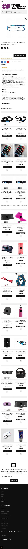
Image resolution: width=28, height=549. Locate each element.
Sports (2, 496)
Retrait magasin (4, 523)
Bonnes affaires (4, 501)
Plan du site (3, 528)
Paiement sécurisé (5, 518)
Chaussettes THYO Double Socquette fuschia (20, 227)
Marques (3, 499)
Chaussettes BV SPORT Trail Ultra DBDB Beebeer (20, 290)
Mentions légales (4, 513)
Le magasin (3, 508)
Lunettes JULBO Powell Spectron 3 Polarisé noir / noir (7, 383)
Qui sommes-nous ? (5, 511)
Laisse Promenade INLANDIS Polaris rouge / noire (21, 161)
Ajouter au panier (19, 55)
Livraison (3, 520)
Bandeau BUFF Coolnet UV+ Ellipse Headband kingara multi (7, 258)
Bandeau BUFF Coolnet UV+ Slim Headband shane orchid (7, 414)
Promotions (3, 535)
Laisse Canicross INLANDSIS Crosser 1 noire (7, 129)
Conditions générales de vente (7, 516)
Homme (2, 491)
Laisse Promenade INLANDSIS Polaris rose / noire (7, 161)
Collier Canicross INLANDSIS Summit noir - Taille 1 (7, 192)
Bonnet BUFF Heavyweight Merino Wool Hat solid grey (7, 321)
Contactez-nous (4, 525)
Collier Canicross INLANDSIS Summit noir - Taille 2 (21, 192)
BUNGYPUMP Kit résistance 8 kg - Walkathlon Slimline (7, 290)
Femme (2, 494)
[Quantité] (7, 55)
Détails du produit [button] (6, 103)
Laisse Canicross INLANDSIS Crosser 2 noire (21, 129)
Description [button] (4, 67)
